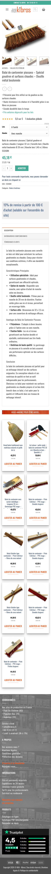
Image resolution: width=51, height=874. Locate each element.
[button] (7, 9)
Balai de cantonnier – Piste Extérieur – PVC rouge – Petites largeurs (13, 664)
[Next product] (4, 89)
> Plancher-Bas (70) (10, 713)
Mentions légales (9, 750)
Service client (8, 723)
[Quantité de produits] (7, 168)
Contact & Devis (20, 2)
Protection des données (12, 756)
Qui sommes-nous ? (10, 747)
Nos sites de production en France (17, 707)
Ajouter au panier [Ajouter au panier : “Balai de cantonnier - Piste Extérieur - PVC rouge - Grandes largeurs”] (38, 517)
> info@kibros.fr (9, 726)
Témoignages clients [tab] (11, 242)
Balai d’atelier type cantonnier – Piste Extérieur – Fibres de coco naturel (13, 555)
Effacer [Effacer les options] (46, 124)
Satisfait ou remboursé (12, 793)
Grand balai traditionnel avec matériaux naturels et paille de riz (13, 447)
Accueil (5, 68)
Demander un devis (10, 823)
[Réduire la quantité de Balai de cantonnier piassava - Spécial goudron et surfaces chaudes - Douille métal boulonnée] (3, 168)
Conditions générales (11, 753)
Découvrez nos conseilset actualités (12, 801)
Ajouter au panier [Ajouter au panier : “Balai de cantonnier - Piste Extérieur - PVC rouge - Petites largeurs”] (13, 680)
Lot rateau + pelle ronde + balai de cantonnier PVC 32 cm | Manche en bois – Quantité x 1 (38, 449)
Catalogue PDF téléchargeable (15, 819)
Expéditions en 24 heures (13, 783)
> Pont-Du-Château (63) (12, 710)
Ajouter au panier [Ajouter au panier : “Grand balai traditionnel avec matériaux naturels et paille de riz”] (13, 463)
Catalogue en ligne (10, 816)
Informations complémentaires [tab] (15, 236)
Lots (3, 127)
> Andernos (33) (9, 717)
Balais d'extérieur (17, 68)
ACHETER (22, 168)
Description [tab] (8, 230)
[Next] (47, 63)
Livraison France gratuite (13, 786)
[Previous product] (10, 89)
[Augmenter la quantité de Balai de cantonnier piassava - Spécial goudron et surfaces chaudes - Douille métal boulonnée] (11, 168)
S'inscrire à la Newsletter (13, 763)
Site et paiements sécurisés (14, 780)
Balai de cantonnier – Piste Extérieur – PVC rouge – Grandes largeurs (38, 501)
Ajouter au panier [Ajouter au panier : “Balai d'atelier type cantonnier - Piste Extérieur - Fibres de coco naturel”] (13, 572)
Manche (4, 133)
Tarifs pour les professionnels (15, 790)
